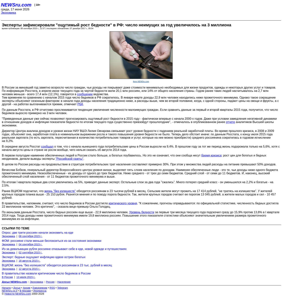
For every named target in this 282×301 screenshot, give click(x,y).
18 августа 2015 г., (30, 260)
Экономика (8, 12)
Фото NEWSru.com (141, 82)
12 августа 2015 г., (30, 268)
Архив (26, 287)
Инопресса (40, 290)
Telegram (62, 287)
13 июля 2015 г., (26, 277)
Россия (50, 281)
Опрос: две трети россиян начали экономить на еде (37, 232)
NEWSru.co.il (9, 290)
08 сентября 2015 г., (31, 236)
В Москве (25, 290)
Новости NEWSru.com (17, 293)
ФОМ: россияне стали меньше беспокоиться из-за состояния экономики (51, 240)
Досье (17, 287)
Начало (6, 287)
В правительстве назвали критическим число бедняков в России (46, 273)
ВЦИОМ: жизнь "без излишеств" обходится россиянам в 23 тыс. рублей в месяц (57, 265)
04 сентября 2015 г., (31, 244)
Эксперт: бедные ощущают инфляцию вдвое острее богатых (43, 257)
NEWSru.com (16, 5)
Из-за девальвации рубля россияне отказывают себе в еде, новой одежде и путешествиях (64, 249)
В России (7, 277)
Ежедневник (40, 287)
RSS (52, 287)
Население (64, 281)
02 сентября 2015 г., (31, 252)
